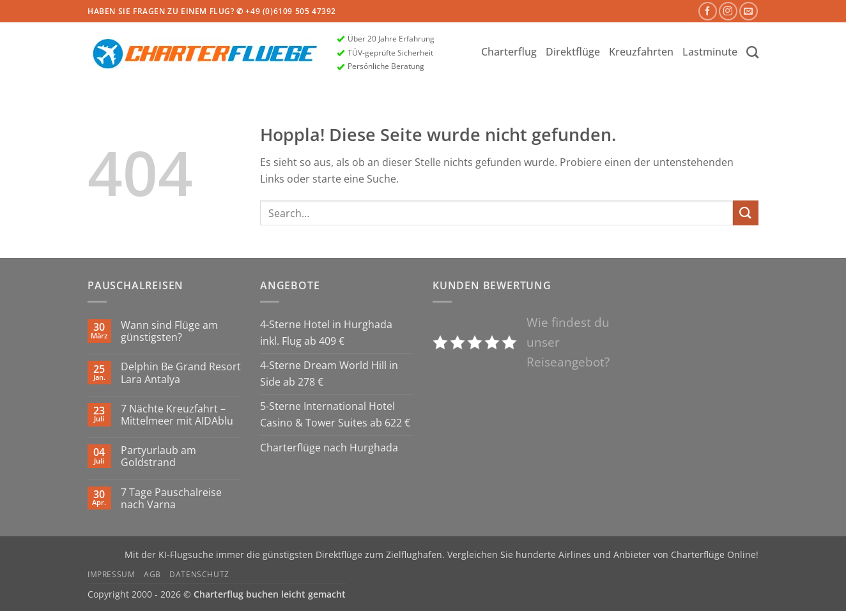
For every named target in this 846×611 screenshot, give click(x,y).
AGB (152, 574)
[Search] (752, 52)
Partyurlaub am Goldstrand (158, 456)
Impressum (111, 574)
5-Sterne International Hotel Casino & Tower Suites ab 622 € (335, 414)
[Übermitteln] (745, 212)
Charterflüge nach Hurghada (329, 448)
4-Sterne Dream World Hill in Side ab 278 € (329, 373)
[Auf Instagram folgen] (728, 11)
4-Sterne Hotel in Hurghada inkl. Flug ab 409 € (326, 332)
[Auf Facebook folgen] (707, 11)
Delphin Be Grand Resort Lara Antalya (181, 373)
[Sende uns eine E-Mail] (748, 11)
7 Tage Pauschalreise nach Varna (171, 499)
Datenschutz (199, 574)
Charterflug (509, 52)
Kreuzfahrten (641, 52)
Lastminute (709, 52)
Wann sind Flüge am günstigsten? (169, 331)
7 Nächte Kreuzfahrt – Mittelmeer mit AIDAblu (177, 415)
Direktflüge (573, 52)
